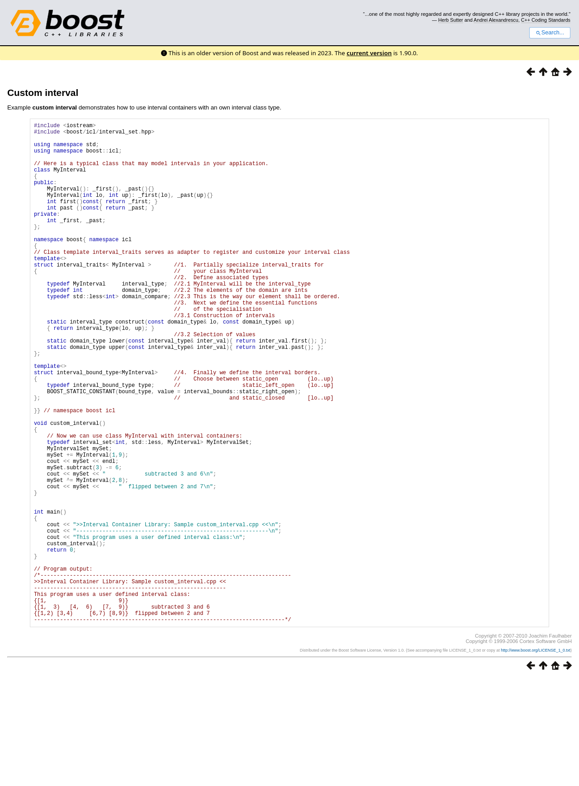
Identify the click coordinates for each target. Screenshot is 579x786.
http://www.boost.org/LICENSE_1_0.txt (535, 757)
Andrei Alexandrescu (496, 20)
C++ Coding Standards (545, 20)
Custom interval (42, 92)
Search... (550, 32)
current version (369, 53)
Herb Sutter (450, 20)
